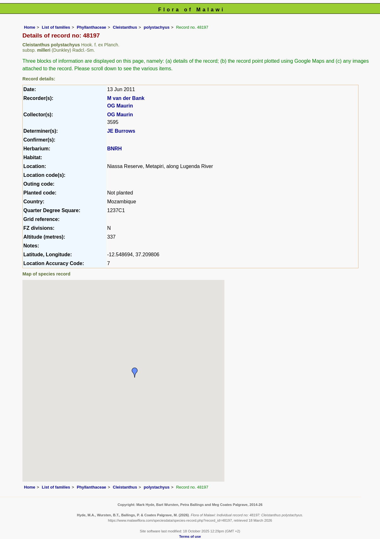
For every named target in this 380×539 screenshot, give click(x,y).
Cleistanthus (125, 27)
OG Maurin (120, 105)
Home (29, 27)
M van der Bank (125, 98)
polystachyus (156, 27)
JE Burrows (121, 131)
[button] (135, 373)
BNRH (114, 148)
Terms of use (190, 536)
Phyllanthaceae (91, 27)
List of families (56, 27)
